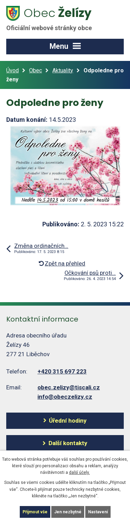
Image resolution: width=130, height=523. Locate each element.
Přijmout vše (35, 512)
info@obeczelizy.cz (64, 396)
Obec (35, 70)
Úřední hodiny (68, 420)
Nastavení (98, 512)
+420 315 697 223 (62, 371)
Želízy (53, 18)
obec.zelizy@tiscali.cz (68, 387)
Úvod (12, 70)
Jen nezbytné (67, 512)
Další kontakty (68, 443)
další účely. (79, 472)
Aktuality (62, 70)
